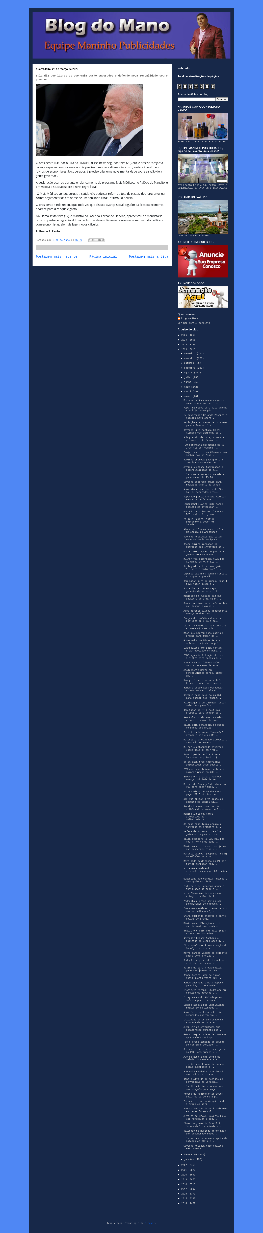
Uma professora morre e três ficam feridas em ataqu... (202, 682)
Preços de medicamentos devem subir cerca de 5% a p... (203, 1095)
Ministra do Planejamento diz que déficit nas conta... (203, 925)
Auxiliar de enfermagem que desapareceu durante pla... (203, 1028)
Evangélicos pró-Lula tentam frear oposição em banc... (202, 649)
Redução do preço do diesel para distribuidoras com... (205, 962)
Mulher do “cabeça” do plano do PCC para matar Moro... (204, 786)
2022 (184, 1165)
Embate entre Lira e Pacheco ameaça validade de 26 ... (202, 778)
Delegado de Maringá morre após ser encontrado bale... (204, 1132)
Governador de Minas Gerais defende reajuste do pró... (203, 642)
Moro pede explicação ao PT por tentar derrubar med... (204, 862)
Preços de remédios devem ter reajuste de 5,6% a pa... (203, 620)
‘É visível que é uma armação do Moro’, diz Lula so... (205, 947)
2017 (184, 1189)
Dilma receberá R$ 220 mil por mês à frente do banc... (203, 840)
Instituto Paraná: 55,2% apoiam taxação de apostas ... (204, 991)
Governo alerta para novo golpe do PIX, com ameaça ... (204, 1051)
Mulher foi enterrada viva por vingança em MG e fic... (203, 560)
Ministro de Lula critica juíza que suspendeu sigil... (204, 848)
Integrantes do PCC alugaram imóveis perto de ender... (202, 999)
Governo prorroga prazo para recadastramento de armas (202, 483)
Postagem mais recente (56, 257)
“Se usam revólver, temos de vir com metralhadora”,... (205, 910)
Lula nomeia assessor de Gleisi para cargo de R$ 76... (204, 476)
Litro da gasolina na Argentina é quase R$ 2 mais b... (204, 627)
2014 (184, 1203)
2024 (184, 344)
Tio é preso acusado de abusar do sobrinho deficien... (203, 1043)
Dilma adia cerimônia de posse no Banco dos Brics (203, 726)
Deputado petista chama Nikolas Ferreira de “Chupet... (204, 498)
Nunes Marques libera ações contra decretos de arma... (203, 664)
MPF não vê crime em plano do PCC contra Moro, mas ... (203, 513)
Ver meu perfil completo (194, 323)
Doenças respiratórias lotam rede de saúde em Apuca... (202, 538)
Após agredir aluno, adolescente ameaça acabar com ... (205, 612)
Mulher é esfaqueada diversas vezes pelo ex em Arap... (203, 748)
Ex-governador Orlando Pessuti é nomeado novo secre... (205, 416)
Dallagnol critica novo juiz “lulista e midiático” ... (202, 568)
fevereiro (191, 1154)
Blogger (150, 1223)
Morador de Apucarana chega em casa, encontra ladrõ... (203, 402)
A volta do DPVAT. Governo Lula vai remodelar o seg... (204, 1117)
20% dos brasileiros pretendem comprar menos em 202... (203, 771)
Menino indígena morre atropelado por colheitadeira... (198, 817)
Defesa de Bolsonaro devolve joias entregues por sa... (202, 833)
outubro (189, 363)
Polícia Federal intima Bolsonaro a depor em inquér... (199, 522)
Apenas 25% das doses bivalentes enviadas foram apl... (205, 1110)
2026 (184, 335)
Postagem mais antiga (148, 257)
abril (188, 391)
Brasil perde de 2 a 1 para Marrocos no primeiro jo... (203, 756)
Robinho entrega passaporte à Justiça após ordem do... (203, 461)
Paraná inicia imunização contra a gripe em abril (205, 1103)
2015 (184, 1198)
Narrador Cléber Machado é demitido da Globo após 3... (203, 939)
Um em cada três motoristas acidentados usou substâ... (203, 763)
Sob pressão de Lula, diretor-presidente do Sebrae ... (203, 439)
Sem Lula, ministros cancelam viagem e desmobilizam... (203, 719)
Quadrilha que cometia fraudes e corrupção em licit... (205, 880)
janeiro (189, 1159)
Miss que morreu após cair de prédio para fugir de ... (203, 634)
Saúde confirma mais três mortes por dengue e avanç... (205, 605)
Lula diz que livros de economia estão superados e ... (205, 1066)
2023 (184, 349)
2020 (184, 1174)
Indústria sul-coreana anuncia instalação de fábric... (203, 887)
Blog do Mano (189, 318)
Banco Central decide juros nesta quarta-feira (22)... (203, 976)
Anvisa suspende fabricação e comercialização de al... (203, 468)
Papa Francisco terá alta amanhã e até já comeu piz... (205, 409)
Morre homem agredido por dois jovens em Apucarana (203, 553)
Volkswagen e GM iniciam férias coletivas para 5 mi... (204, 704)
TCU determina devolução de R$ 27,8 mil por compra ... (203, 446)
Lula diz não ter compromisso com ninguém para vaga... (203, 1088)
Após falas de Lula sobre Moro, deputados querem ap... (204, 1014)
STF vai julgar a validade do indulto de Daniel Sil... (203, 800)
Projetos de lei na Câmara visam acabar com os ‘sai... (205, 454)
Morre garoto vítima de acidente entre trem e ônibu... (205, 954)
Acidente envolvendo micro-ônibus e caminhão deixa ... (205, 871)
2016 (184, 1193)
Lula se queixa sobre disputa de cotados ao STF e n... (205, 1140)
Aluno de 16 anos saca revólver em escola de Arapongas (204, 531)
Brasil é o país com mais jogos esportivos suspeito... (204, 932)
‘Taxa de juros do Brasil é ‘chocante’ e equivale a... (203, 1125)
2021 (184, 1170)
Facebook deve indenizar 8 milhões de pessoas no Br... (203, 808)
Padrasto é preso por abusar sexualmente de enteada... (202, 902)
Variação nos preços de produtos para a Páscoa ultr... (205, 424)
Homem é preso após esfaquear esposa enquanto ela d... (203, 689)
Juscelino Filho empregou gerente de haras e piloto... (204, 590)
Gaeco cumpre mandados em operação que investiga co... (204, 545)
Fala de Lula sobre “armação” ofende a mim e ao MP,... (203, 734)
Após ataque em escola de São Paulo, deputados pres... (203, 491)
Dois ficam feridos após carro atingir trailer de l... (203, 895)
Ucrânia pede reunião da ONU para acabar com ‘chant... (202, 696)
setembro (190, 368)
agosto (189, 372)
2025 (184, 340)
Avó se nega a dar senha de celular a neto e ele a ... (203, 1058)
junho (188, 382)
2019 (184, 1179)
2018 (184, 1184)
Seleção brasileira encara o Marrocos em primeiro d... (202, 825)
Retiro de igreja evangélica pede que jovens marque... (202, 969)
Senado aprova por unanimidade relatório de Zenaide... (203, 1006)
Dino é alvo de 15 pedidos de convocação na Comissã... (203, 1080)
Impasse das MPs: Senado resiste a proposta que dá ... (205, 575)
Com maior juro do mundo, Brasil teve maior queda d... (205, 582)
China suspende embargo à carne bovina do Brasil (204, 917)
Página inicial (103, 257)
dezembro (190, 353)
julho (188, 377)
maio (187, 387)
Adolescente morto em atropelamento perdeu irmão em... (203, 673)
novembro (190, 358)
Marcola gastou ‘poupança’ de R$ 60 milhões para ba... (205, 855)
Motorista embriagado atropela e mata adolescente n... (205, 741)
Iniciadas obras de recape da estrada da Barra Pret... (203, 1021)
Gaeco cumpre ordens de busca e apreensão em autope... (204, 1036)
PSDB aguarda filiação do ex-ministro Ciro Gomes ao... (203, 657)
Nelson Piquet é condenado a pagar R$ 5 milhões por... (202, 793)
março (188, 396)
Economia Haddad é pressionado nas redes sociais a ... (203, 1073)
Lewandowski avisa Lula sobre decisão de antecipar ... (203, 505)
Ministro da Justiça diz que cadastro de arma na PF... (202, 597)
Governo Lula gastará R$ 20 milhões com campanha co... (203, 431)
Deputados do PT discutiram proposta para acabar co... (203, 711)
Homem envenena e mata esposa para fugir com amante (203, 984)
